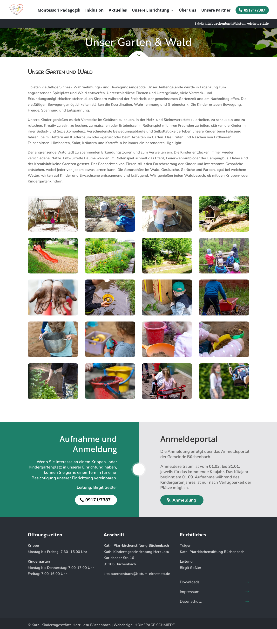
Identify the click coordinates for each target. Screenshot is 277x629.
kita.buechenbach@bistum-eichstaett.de (137, 573)
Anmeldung (184, 500)
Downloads (190, 582)
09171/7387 (254, 10)
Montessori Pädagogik (59, 10)
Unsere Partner (215, 10)
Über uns (187, 10)
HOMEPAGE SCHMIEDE (155, 624)
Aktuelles (118, 10)
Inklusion (94, 10)
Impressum (189, 591)
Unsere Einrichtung (150, 10)
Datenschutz (191, 601)
